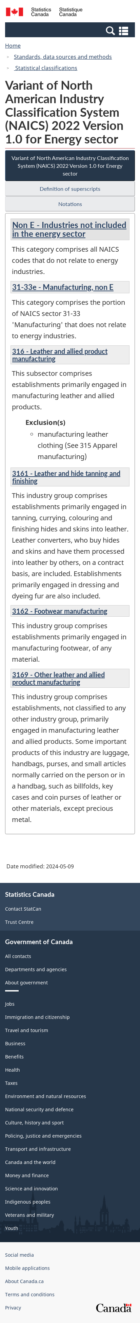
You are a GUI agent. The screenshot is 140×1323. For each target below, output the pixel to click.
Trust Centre (19, 922)
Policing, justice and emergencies (43, 1136)
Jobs (10, 1004)
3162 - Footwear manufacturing (59, 611)
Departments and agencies (36, 969)
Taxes (11, 1083)
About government (26, 982)
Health (12, 1070)
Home (13, 45)
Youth (11, 1228)
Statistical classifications (45, 68)
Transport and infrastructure (38, 1149)
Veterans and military (29, 1215)
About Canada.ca (24, 1281)
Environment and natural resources (45, 1096)
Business (15, 1043)
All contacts (18, 956)
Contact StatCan (23, 909)
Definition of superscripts (70, 188)
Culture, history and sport (34, 1122)
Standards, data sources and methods (63, 57)
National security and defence (39, 1109)
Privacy (13, 1307)
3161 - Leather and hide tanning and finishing (66, 477)
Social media (19, 1255)
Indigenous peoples (28, 1202)
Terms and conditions (30, 1294)
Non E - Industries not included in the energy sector (69, 229)
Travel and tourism (26, 1030)
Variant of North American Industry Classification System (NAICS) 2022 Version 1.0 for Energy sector (70, 166)
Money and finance (27, 1175)
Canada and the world (30, 1162)
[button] (71, 30)
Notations (70, 204)
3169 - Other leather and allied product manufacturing (58, 678)
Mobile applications (27, 1268)
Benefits (14, 1056)
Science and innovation (31, 1188)
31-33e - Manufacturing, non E (63, 287)
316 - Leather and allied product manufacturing (59, 355)
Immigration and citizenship (37, 1017)
